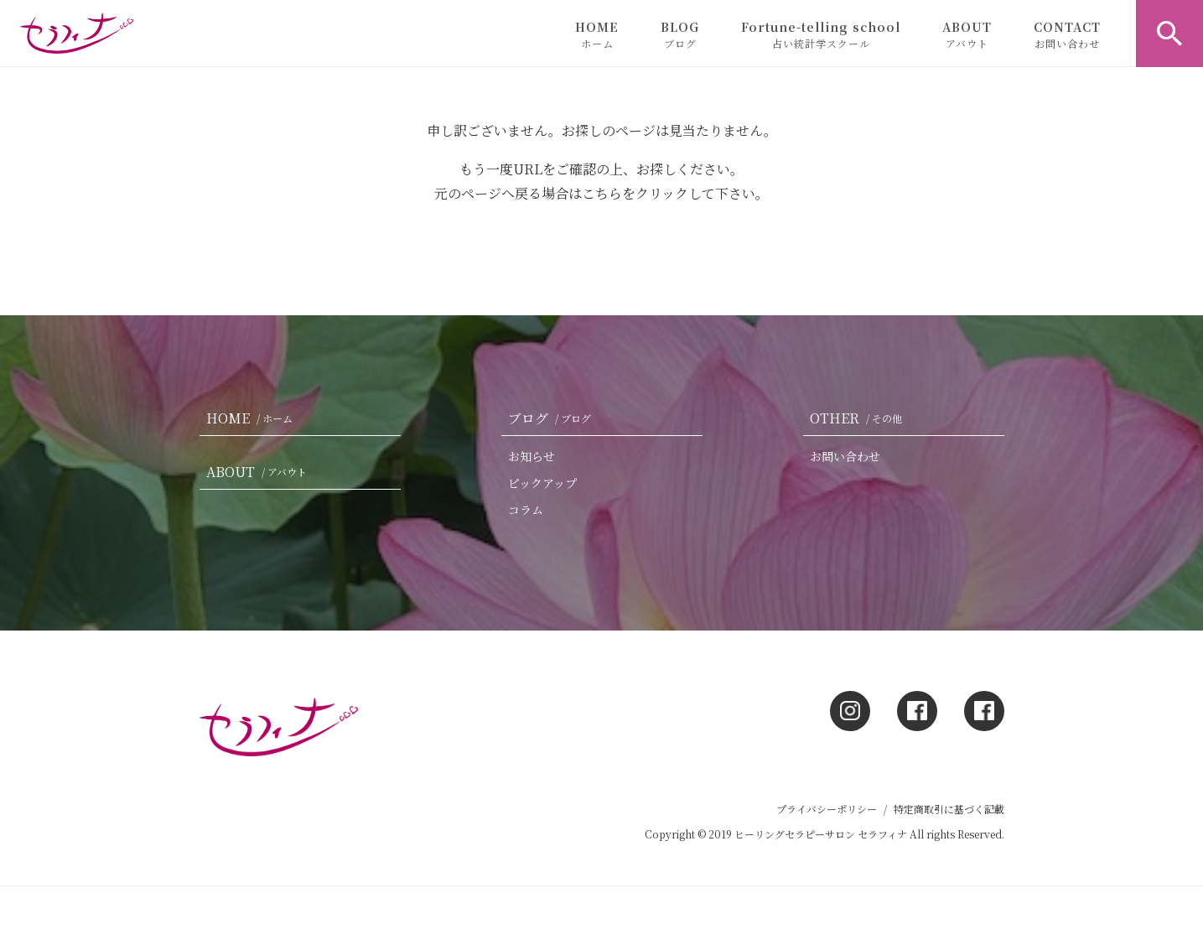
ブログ (553, 418)
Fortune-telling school (820, 34)
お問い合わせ (845, 456)
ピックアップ (542, 483)
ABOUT (967, 34)
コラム (525, 509)
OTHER (859, 418)
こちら (602, 193)
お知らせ (531, 456)
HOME (597, 34)
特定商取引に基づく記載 (949, 809)
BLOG (680, 34)
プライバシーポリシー (826, 809)
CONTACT (1067, 34)
